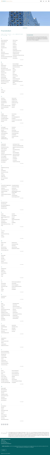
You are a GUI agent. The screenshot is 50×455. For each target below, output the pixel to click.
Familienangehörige (4, 124)
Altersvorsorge (15, 31)
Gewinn (14, 142)
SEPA (2, 319)
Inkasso (2, 186)
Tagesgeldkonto (3, 329)
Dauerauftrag (3, 90)
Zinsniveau (3, 408)
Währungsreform (4, 382)
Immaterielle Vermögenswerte (6, 176)
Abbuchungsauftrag (4, 31)
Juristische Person (4, 199)
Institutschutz (14, 179)
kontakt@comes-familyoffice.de (6, 434)
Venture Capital (3, 367)
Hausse (2, 164)
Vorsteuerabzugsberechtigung (17, 371)
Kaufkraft (13, 204)
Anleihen (14, 34)
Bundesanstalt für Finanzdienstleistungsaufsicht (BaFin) (18, 72)
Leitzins (2, 226)
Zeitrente (2, 398)
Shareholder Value (4, 320)
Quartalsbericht (3, 287)
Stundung (13, 322)
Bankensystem (3, 57)
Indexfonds (3, 179)
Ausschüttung (15, 49)
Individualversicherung (5, 180)
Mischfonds (14, 236)
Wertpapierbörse (4, 389)
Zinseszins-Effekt (4, 407)
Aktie (2, 41)
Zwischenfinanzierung (4, 410)
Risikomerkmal (15, 303)
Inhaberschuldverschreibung (6, 185)
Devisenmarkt (14, 89)
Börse (14, 63)
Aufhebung (14, 38)
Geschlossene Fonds (16, 135)
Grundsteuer (15, 151)
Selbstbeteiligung (4, 317)
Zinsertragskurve (4, 405)
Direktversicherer (14, 92)
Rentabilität (3, 309)
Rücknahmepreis (15, 309)
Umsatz (2, 349)
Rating (2, 297)
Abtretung (2, 37)
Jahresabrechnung (4, 193)
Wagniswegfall (3, 379)
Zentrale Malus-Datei (4, 401)
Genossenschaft (3, 148)
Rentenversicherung (16, 297)
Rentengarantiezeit (16, 294)
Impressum (24, 451)
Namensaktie (3, 246)
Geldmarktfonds (3, 141)
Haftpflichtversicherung (5, 158)
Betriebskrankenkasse (16, 57)
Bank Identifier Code (4, 59)
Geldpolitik (3, 144)
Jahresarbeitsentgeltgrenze (5, 196)
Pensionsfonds (3, 274)
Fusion (13, 128)
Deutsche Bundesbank (4, 98)
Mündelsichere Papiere (15, 239)
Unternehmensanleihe (4, 354)
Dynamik (13, 98)
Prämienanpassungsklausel (16, 272)
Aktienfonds (3, 43)
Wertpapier (3, 388)
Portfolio (2, 280)
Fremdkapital (14, 125)
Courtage (2, 83)
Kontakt (16, 451)
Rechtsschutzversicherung (5, 300)
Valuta (2, 364)
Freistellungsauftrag (15, 124)
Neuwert (2, 252)
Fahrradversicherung (4, 119)
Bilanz (14, 59)
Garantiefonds (3, 136)
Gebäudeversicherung (4, 138)
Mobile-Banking (14, 238)
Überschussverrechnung (5, 343)
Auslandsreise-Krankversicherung (18, 46)
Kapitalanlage (3, 206)
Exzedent (13, 112)
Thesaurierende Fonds (4, 332)
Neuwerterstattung (4, 253)
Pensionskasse (3, 275)
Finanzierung (3, 125)
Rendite (2, 307)
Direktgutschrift (14, 90)
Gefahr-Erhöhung (4, 139)
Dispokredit (14, 95)
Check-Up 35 (3, 81)
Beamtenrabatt (3, 68)
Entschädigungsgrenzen (16, 107)
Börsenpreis (15, 65)
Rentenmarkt (15, 295)
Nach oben (21, 50)
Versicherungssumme (15, 364)
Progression (14, 278)
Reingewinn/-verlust (4, 303)
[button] (1, 415)
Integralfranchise (14, 180)
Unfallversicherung (4, 352)
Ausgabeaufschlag (16, 44)
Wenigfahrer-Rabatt (4, 385)
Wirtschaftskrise (3, 391)
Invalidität (13, 184)
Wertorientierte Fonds (4, 386)
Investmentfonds (14, 186)
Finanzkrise (3, 127)
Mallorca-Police (3, 233)
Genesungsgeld (3, 147)
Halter (2, 160)
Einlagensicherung (4, 106)
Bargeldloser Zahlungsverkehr (6, 60)
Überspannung (3, 345)
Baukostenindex (3, 63)
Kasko (2, 216)
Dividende (13, 96)
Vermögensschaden (4, 370)
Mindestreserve (14, 233)
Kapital (2, 204)
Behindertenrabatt (4, 69)
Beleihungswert (3, 74)
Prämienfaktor (14, 274)
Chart (2, 80)
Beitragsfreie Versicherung (5, 71)
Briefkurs (14, 68)
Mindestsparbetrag (15, 235)
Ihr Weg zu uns (20, 451)
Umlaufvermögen (4, 348)
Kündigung (13, 213)
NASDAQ (2, 247)
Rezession (14, 300)
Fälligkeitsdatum (3, 122)
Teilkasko (2, 330)
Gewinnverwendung (16, 145)
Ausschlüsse (15, 47)
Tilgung (2, 333)
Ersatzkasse (14, 109)
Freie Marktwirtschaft (15, 122)
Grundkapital (15, 149)
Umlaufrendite (3, 346)
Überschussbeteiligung (5, 342)
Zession (2, 404)
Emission (2, 112)
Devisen (2, 99)
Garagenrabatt (3, 135)
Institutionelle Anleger (15, 177)
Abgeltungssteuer (4, 32)
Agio (1, 40)
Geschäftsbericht (4, 151)
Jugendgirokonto (3, 197)
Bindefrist (14, 60)
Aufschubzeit (15, 40)
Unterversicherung (4, 355)
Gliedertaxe (15, 148)
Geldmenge (3, 142)
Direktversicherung (15, 93)
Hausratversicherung (4, 163)
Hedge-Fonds (3, 167)
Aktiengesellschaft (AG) (5, 44)
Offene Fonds (3, 262)
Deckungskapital (3, 92)
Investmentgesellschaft (15, 187)
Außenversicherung (16, 43)
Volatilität (13, 367)
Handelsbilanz (3, 161)
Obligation (3, 261)
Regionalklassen (3, 301)
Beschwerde (33, 451)
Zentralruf (2, 402)
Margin (2, 235)
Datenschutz (29, 451)
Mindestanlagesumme (4, 241)
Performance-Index (4, 277)
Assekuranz (15, 37)
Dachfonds (3, 89)
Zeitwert (2, 399)
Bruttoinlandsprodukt (16, 69)
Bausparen (3, 65)
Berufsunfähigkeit (16, 54)
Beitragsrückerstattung (5, 72)
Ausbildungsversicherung (17, 41)
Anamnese (14, 32)
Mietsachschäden (4, 239)
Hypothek (2, 170)
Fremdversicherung (15, 127)
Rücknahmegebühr (16, 307)
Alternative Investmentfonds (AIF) (6, 47)
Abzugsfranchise (4, 38)
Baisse (2, 54)
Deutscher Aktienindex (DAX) (5, 96)
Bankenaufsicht (3, 56)
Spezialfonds (14, 316)
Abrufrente (3, 35)
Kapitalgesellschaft (4, 210)
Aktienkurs (3, 46)
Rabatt (2, 294)
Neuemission (3, 250)
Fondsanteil (14, 118)
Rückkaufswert (15, 306)
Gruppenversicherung (16, 152)
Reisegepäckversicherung (5, 304)
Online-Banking (3, 264)
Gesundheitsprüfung (16, 140)
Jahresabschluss (3, 194)
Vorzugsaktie (14, 373)
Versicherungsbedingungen (5, 373)
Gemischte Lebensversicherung (6, 145)
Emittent (13, 106)
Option (2, 265)
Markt (2, 236)
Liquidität (2, 227)
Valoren (2, 361)
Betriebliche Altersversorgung (18, 56)
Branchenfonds (15, 66)
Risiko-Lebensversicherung (17, 304)
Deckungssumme (4, 93)
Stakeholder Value (15, 317)
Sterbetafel (13, 319)
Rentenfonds (3, 310)
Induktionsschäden (4, 182)
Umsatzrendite (3, 351)
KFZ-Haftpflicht (14, 206)
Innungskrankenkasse (15, 176)
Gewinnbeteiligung (16, 143)
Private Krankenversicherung (16, 277)
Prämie (2, 281)
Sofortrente (3, 322)
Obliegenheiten (3, 259)
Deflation (2, 95)
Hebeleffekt (3, 166)
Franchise (13, 119)
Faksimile (2, 121)
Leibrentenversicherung (5, 224)
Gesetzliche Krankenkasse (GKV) (18, 136)
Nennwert (2, 249)
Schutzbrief (3, 316)
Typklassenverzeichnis (4, 336)
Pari (1, 272)
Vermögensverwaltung (4, 371)
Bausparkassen (3, 66)
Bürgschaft (14, 74)
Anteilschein (15, 35)
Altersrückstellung (4, 49)
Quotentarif (3, 288)
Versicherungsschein (15, 361)
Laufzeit (2, 223)
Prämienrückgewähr (15, 275)
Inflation (2, 183)
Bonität (14, 62)
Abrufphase (3, 34)
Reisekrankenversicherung (5, 306)
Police (2, 278)
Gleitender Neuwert (16, 146)
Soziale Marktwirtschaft (5, 323)
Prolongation (14, 280)
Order (2, 267)
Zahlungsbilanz (3, 396)
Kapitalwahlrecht (4, 213)
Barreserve (3, 62)
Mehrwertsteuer (3, 238)
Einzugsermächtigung (4, 109)
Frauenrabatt (14, 121)
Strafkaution (14, 320)
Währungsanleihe (4, 380)
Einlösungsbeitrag (4, 107)
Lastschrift (3, 221)
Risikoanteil (15, 301)
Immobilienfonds (4, 177)
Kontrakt (13, 207)
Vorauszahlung (14, 370)
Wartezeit (2, 383)
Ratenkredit (3, 295)
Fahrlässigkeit (3, 118)
